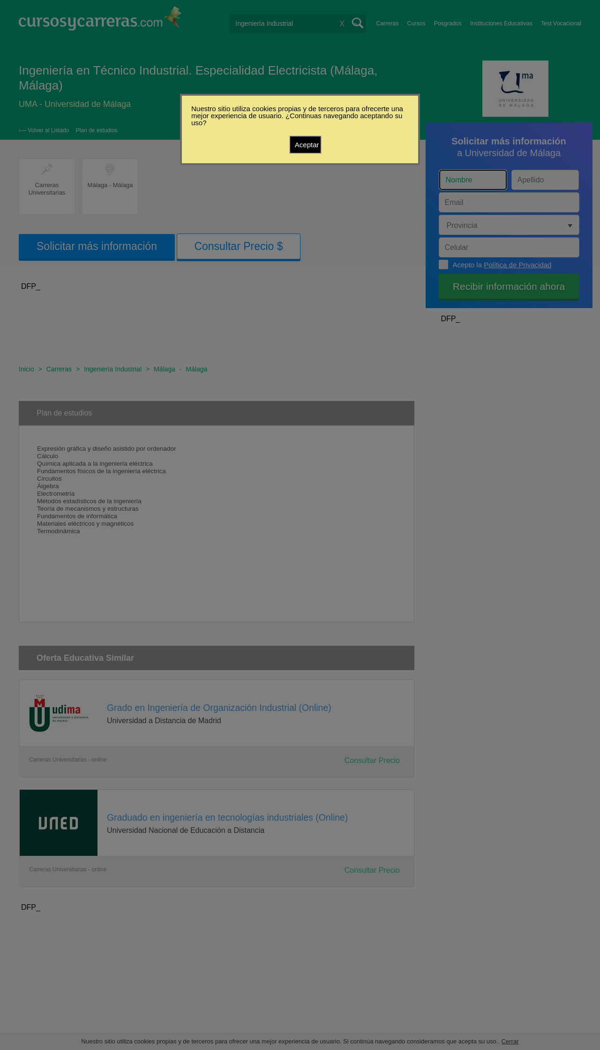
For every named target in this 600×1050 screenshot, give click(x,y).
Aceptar (307, 145)
